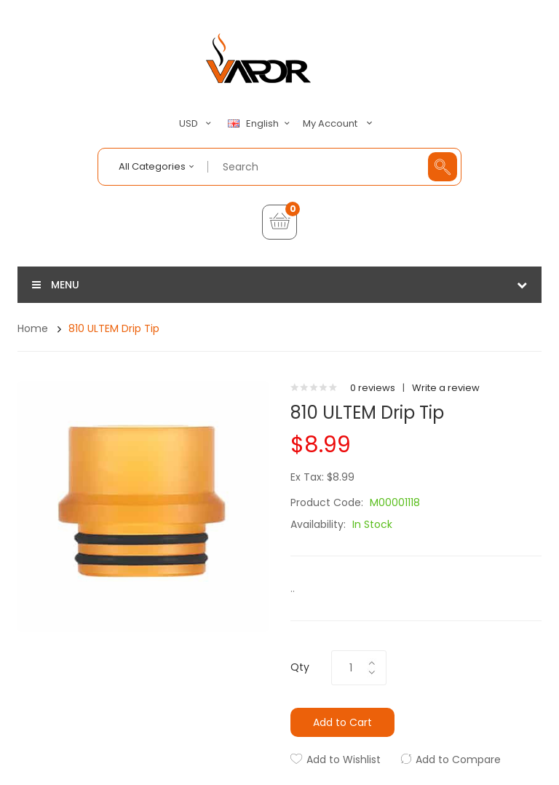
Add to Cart (342, 722)
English (260, 123)
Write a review (446, 388)
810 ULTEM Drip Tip (113, 328)
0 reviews (372, 388)
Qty (299, 667)
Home (32, 328)
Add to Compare (458, 759)
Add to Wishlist (343, 759)
